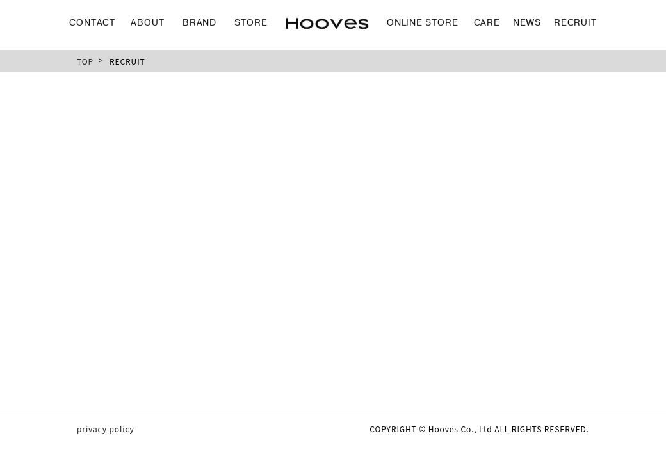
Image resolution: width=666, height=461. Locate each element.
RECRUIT (575, 21)
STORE (251, 21)
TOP (85, 61)
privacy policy (105, 429)
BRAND (200, 21)
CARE (487, 21)
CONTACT (92, 21)
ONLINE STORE (423, 21)
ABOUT (148, 21)
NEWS (527, 21)
